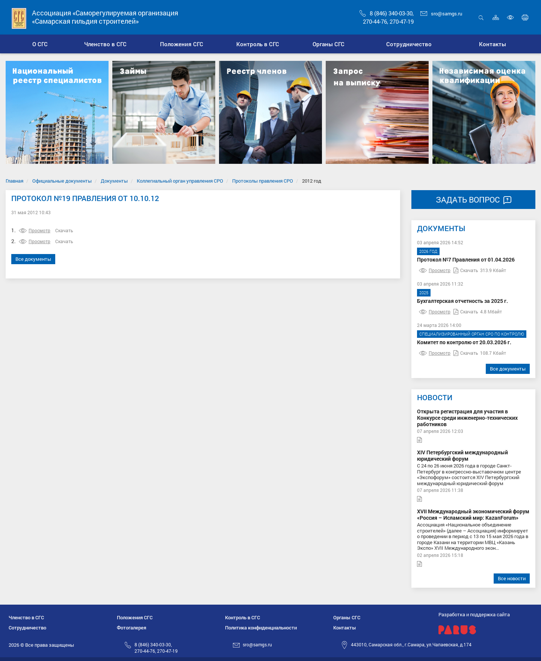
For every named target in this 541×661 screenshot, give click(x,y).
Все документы (33, 259)
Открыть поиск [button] (481, 17)
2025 (423, 292)
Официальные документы (62, 180)
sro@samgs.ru (441, 13)
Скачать (64, 230)
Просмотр (34, 230)
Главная (14, 180)
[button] (105, 44)
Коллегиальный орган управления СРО (180, 180)
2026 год (428, 251)
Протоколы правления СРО (262, 180)
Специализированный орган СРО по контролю (471, 334)
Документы (114, 180)
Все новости (512, 578)
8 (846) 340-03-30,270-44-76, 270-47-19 (156, 647)
